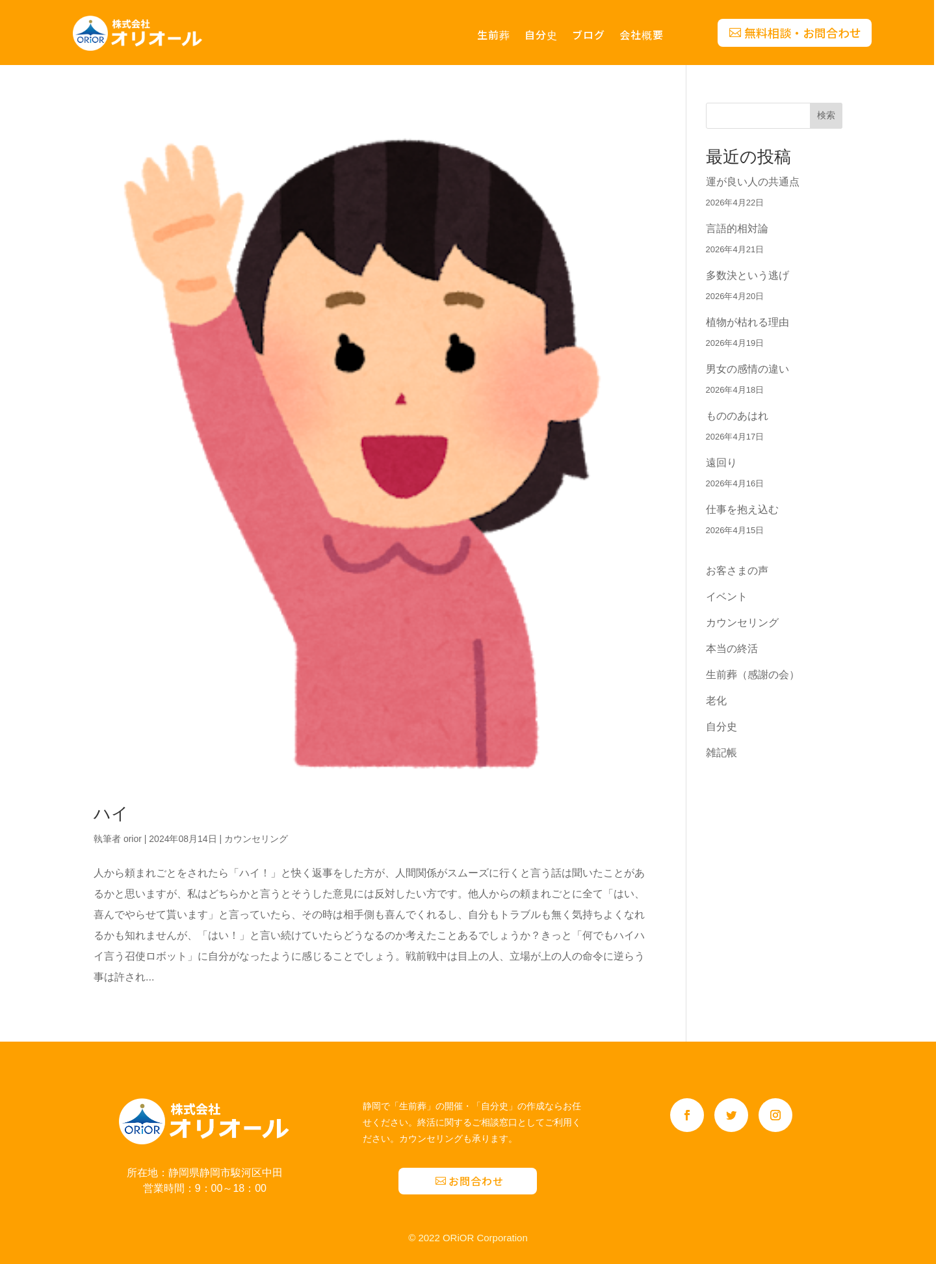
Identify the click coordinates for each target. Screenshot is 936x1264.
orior (133, 839)
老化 (716, 700)
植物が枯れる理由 (747, 322)
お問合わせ (476, 1181)
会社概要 (641, 36)
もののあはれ (737, 415)
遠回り (721, 462)
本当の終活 (732, 648)
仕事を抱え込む (742, 509)
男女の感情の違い (747, 369)
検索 (826, 115)
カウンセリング (256, 839)
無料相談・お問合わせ (802, 32)
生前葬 (493, 36)
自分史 (541, 36)
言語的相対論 (737, 228)
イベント (727, 596)
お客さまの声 (737, 570)
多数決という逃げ (747, 275)
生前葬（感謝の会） (753, 674)
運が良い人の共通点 (753, 181)
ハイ (111, 813)
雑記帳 (721, 752)
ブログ (588, 36)
